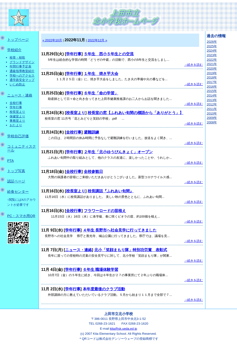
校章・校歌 (17, 57)
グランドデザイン (22, 62)
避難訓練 (91, 132)
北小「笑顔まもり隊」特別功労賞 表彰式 (130, 250)
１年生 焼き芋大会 (101, 74)
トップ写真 (16, 171)
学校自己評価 (18, 136)
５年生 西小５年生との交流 (109, 54)
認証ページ (16, 181)
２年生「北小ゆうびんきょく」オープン (118, 152)
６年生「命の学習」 (101, 93)
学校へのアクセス (22, 75)
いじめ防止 (17, 84)
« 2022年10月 (52, 40)
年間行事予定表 (20, 66)
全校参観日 (93, 172)
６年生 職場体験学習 (100, 269)
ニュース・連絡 (19, 95)
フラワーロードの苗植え (105, 211)
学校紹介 (14, 50)
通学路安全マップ (22, 80)
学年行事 (16, 107)
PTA (10, 161)
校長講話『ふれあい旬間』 (111, 191)
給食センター (18, 192)
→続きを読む (193, 65)
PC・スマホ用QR (21, 216)
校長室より (17, 112)
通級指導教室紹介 (22, 71)
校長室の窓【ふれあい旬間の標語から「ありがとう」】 (135, 113)
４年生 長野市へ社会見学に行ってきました (120, 230)
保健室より (17, 116)
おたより (16, 125)
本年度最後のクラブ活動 (104, 289)
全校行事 (16, 103)
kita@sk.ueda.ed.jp (123, 328)
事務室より (17, 120)
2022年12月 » (97, 40)
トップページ (18, 40)
